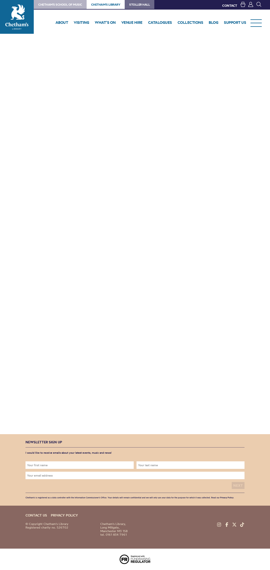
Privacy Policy (226, 497)
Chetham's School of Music (60, 4)
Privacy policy (64, 515)
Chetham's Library (17, 17)
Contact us (36, 515)
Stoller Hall (139, 4)
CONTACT (229, 6)
